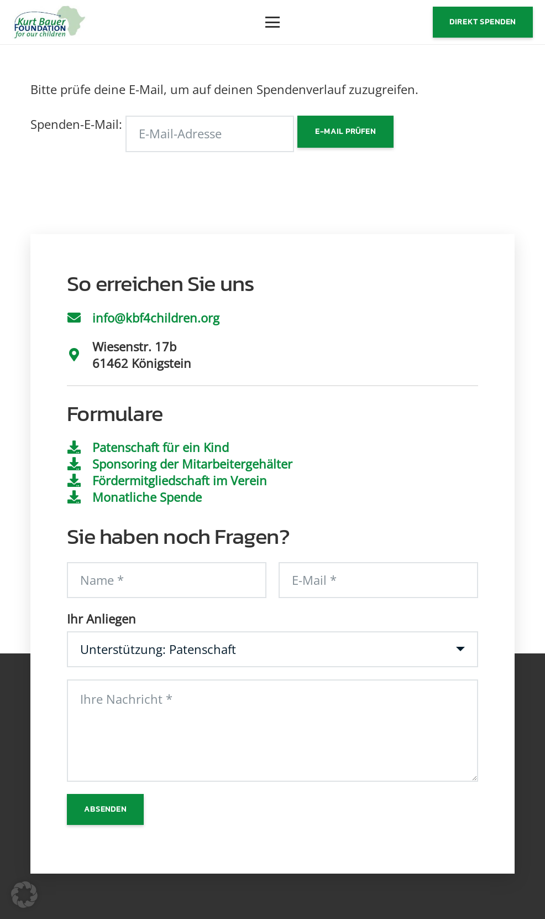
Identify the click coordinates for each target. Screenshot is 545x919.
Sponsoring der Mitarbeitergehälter (192, 463)
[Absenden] (105, 809)
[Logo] (49, 22)
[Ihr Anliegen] (272, 649)
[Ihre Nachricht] (272, 730)
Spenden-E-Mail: (76, 124)
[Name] (166, 580)
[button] (272, 22)
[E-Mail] (378, 580)
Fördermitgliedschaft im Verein (179, 480)
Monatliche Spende (147, 497)
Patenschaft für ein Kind (160, 447)
